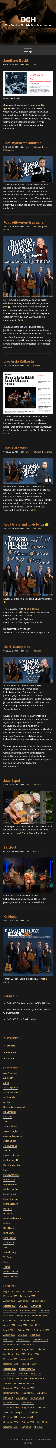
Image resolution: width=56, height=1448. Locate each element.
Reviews (36, 365)
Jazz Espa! (11, 781)
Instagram (10, 1052)
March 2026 (33, 1291)
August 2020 (28, 1349)
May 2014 (26, 1427)
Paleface (48, 452)
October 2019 (9, 1369)
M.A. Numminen (11, 1175)
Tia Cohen (8, 1257)
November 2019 (29, 1364)
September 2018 (11, 1393)
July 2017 (41, 1407)
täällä (20, 320)
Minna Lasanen (10, 1204)
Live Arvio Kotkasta (18, 361)
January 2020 (26, 1359)
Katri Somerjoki (10, 1160)
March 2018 (21, 1398)
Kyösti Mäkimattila (12, 1165)
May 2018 (8, 1398)
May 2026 (8, 1291)
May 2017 (21, 1412)
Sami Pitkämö (10, 1238)
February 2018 (37, 1398)
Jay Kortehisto (10, 1126)
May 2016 (42, 1422)
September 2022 (27, 1320)
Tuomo (6, 1267)
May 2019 (36, 1373)
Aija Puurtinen (10, 1073)
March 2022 (9, 1330)
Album (6, 1083)
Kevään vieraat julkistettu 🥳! (26, 524)
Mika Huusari (9, 1194)
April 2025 (23, 1301)
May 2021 (8, 1339)
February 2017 (10, 1417)
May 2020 (8, 1354)
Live (34, 65)
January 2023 (22, 1315)
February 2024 (10, 1310)
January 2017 (26, 1417)
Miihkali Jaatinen (11, 1189)
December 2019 (11, 1364)
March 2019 (21, 1378)
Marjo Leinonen (10, 1184)
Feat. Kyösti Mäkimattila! (22, 143)
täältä (6, 433)
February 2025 (38, 1301)
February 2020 (10, 1359)
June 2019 (23, 1373)
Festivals (36, 785)
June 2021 (35, 1335)
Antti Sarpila (9, 1097)
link (48, 1003)
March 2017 (34, 1412)
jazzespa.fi (16, 833)
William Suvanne (11, 1276)
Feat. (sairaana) (24, 222)
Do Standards (9, 1112)
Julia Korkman (10, 1146)
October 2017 (28, 1402)
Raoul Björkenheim (12, 1218)
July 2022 (22, 1325)
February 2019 (37, 1378)
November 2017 (11, 1402)
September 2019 (27, 1369)
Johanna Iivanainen (12, 1136)
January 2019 (9, 1383)
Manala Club (9, 1179)
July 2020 (41, 1349)
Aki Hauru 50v (26, 612)
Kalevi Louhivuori (11, 1155)
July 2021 (22, 1335)
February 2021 (23, 1339)
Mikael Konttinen (11, 1199)
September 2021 (41, 1330)
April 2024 (36, 1306)
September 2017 (11, 1407)
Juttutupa (37, 147)
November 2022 (39, 1315)
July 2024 (23, 1306)
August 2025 (9, 1301)
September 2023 (28, 1310)
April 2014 (38, 1427)
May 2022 (35, 1325)
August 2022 (9, 1325)
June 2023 (44, 1310)
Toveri (6, 1262)
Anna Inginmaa (31, 609)
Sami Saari (8, 1242)
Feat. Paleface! (15, 448)
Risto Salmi (8, 1233)
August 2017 (28, 1407)
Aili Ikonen (8, 1078)
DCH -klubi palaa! (17, 647)
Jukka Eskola (9, 1141)
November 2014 (11, 1427)
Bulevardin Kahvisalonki (14, 1107)
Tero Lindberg (9, 1252)
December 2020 (40, 1339)
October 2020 (28, 1344)
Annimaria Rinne (11, 1092)
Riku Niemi (8, 1228)
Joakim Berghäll (11, 1131)
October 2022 (9, 1320)
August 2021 (9, 1335)
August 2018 (28, 1393)
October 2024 (9, 1306)
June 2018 (42, 1393)
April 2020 (20, 1354)
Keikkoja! (10, 917)
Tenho (6, 1247)
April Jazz (8, 1102)
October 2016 (28, 1422)
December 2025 (27, 1296)
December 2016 (11, 1422)
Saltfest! (10, 847)
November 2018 (11, 1388)
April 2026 (20, 1291)
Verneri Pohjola (10, 1271)
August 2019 (9, 1373)
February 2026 (10, 1296)
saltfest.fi (19, 902)
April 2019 (8, 1378)
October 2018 (28, 1388)
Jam (28, 65)
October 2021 (24, 1330)
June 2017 (8, 1412)
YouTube (9, 1058)
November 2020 (11, 1344)
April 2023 (8, 1315)
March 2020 (33, 1354)
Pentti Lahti (8, 1213)
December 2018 (26, 1383)
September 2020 (11, 1349)
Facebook (10, 1046)
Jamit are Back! (15, 61)
